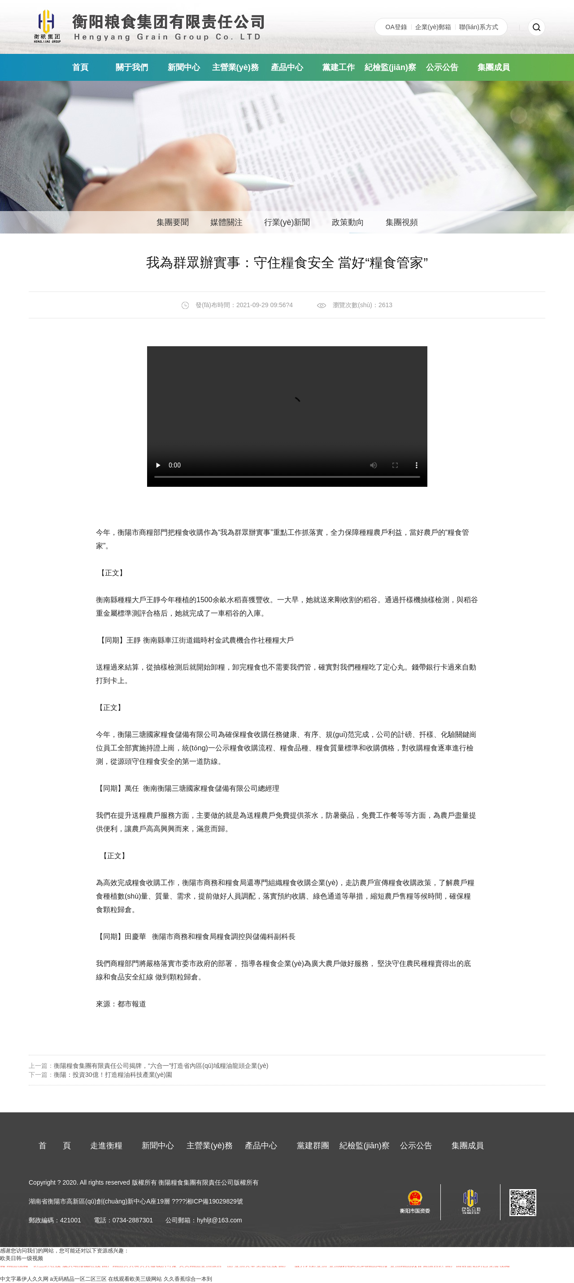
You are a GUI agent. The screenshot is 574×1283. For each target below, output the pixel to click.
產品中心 (287, 67)
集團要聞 (173, 222)
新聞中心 (184, 67)
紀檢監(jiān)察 (390, 67)
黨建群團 (313, 1145)
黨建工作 (338, 67)
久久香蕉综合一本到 (188, 1279)
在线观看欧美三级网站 (135, 1279)
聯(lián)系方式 (478, 27)
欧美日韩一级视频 (21, 1258)
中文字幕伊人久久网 (24, 1279)
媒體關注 (226, 222)
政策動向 (348, 222)
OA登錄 (396, 27)
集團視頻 (402, 222)
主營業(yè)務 (235, 67)
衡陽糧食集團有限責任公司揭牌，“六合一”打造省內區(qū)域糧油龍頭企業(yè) (161, 1065)
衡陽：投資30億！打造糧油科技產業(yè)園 (113, 1074)
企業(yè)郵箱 (433, 27)
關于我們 (132, 67)
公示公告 (442, 67)
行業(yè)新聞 (287, 222)
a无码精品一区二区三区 (78, 1279)
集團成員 (494, 67)
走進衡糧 (106, 1145)
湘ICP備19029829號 (214, 1201)
